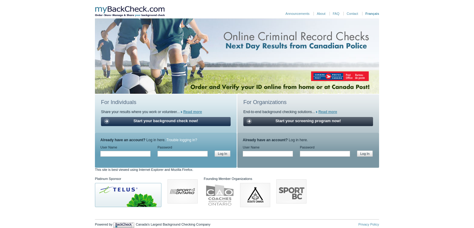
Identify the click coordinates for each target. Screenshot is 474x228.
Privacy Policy (369, 224)
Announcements (297, 13)
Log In (222, 153)
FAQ (336, 13)
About (321, 13)
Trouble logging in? (182, 140)
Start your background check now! (166, 121)
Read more (192, 112)
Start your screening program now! (308, 121)
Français (372, 13)
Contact (352, 13)
